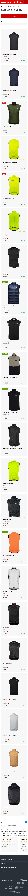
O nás (2, 872)
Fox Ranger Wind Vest (9, 54)
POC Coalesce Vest (8, 306)
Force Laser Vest (7, 627)
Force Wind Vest (7, 807)
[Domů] (1, 6)
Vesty (18, 6)
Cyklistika (6, 6)
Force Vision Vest (8, 270)
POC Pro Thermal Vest (9, 699)
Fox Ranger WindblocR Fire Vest (12, 448)
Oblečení (12, 6)
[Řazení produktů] (14, 24)
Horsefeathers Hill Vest (10, 377)
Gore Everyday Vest (8, 126)
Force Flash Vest (7, 591)
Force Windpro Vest (8, 198)
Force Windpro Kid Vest (10, 162)
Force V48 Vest (7, 234)
